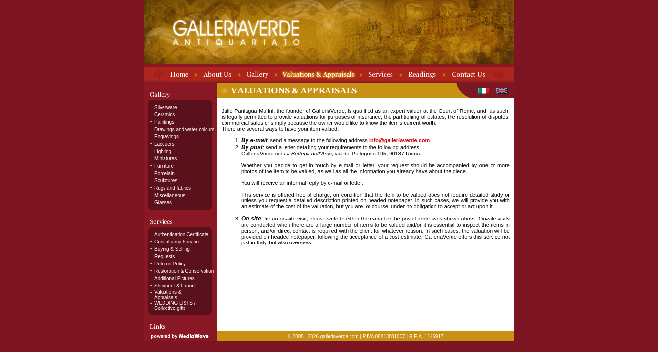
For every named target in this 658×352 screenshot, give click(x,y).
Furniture (164, 166)
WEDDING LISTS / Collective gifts (174, 305)
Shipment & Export (174, 285)
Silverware (165, 107)
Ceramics (164, 114)
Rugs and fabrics (172, 188)
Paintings (164, 122)
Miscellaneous (169, 195)
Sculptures (165, 180)
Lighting (162, 151)
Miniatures (165, 158)
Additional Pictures (174, 278)
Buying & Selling (172, 249)
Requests (164, 256)
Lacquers (164, 144)
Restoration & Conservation (184, 271)
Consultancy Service (176, 241)
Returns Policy (169, 263)
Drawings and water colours (184, 129)
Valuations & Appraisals (167, 294)
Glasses (163, 202)
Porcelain (164, 173)
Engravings (166, 136)
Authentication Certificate (181, 234)
